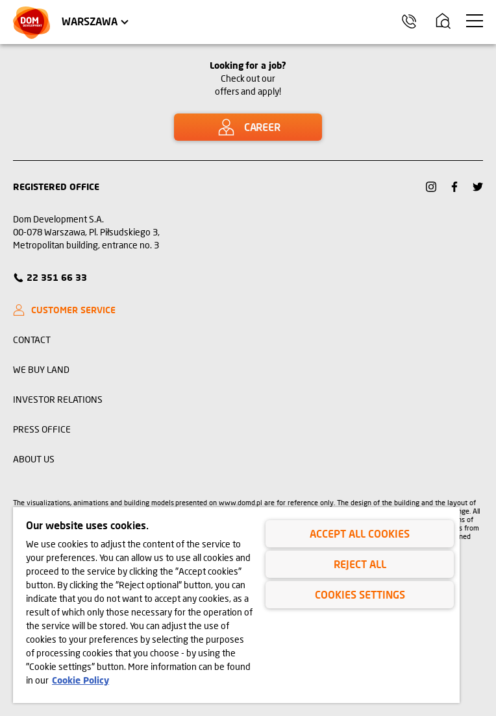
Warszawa (90, 21)
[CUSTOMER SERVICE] (70, 310)
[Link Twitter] (478, 187)
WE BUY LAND (41, 369)
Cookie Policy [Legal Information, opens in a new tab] (80, 680)
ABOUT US (34, 458)
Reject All (360, 564)
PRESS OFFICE (42, 429)
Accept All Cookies (360, 533)
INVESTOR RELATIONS (58, 399)
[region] (236, 605)
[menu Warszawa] (474, 20)
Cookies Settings (360, 594)
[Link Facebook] (454, 187)
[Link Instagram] (431, 187)
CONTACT (32, 339)
